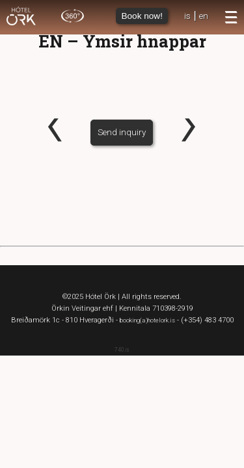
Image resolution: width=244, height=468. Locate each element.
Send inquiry (122, 132)
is (187, 15)
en (203, 15)
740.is (122, 349)
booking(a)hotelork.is (147, 320)
